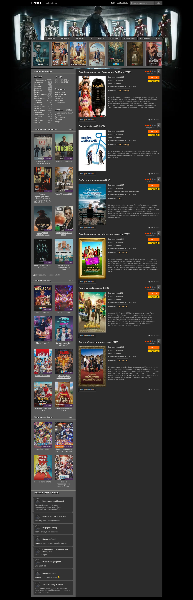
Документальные (40, 94)
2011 (122, 239)
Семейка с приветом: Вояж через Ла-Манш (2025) (105, 72)
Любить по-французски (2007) (95, 180)
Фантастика (38, 120)
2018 (122, 347)
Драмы (117, 191)
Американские (60, 94)
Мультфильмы (39, 106)
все (71, 129)
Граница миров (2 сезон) (53, 501)
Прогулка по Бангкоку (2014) (94, 288)
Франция (119, 80)
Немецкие (59, 100)
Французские (60, 102)
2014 (122, 293)
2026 (57, 80)
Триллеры (38, 116)
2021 (66, 82)
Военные (37, 88)
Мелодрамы (134, 191)
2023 (57, 82)
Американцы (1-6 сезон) (52, 585)
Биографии (38, 82)
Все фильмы (41, 80)
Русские (58, 96)
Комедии (117, 83)
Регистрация (122, 2)
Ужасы (36, 118)
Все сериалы (62, 113)
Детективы (38, 90)
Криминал (38, 102)
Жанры (59, 122)
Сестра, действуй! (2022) (92, 126)
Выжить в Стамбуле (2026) (54, 516)
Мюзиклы (37, 108)
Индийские (59, 98)
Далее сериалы (40, 275)
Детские (37, 92)
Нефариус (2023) (49, 528)
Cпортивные (39, 114)
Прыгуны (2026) (49, 539)
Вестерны (37, 86)
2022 (122, 131)
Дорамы (68, 110)
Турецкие (58, 119)
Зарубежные (60, 92)
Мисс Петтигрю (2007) (51, 562)
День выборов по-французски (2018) (98, 342)
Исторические (39, 98)
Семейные (38, 112)
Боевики (37, 84)
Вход (113, 2)
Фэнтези (37, 122)
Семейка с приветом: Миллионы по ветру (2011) (104, 234)
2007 (122, 185)
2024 (66, 80)
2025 (122, 77)
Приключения (39, 110)
